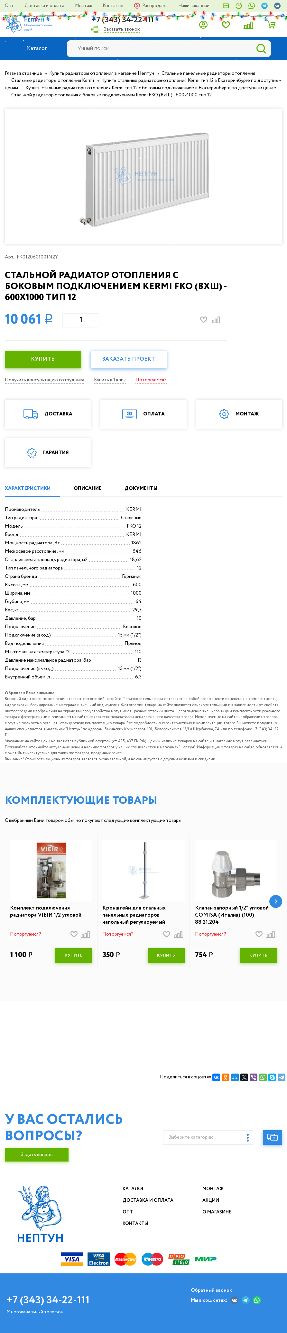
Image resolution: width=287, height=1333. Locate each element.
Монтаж (84, 6)
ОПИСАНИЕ (87, 488)
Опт (10, 6)
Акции (210, 1200)
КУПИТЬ (43, 359)
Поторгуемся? (151, 380)
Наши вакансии (193, 6)
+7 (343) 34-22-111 (122, 20)
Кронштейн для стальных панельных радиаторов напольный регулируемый (134, 915)
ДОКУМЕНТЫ (141, 488)
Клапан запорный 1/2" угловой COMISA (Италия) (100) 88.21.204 (232, 915)
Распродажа (155, 6)
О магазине (216, 1212)
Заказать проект (128, 359)
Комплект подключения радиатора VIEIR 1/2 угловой (45, 912)
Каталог (133, 1189)
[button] (275, 901)
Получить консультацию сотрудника (44, 380)
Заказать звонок (122, 29)
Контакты (113, 6)
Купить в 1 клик (110, 380)
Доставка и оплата (44, 6)
